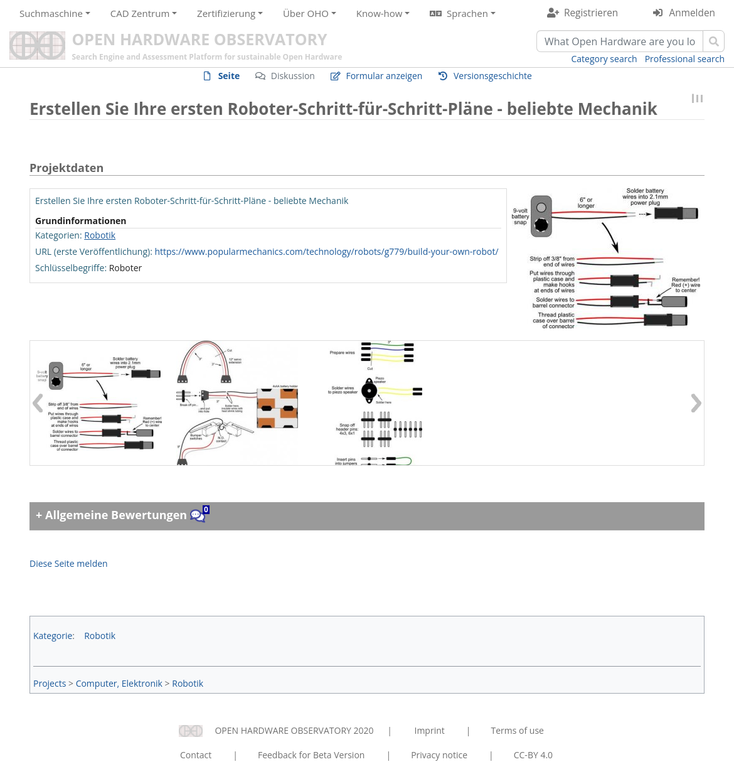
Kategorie (52, 636)
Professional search (685, 59)
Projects (49, 683)
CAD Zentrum (139, 13)
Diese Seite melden (68, 563)
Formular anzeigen (384, 76)
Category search (604, 59)
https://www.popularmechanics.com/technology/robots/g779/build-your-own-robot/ (326, 251)
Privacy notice (439, 755)
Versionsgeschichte (493, 76)
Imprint (430, 730)
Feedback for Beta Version (311, 755)
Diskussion (293, 76)
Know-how (379, 13)
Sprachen (467, 13)
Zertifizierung (226, 13)
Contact (195, 755)
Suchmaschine (51, 13)
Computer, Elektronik (119, 683)
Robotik (99, 235)
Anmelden (692, 12)
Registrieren (591, 12)
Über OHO (306, 13)
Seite (229, 76)
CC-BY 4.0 (533, 755)
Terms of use (517, 730)
